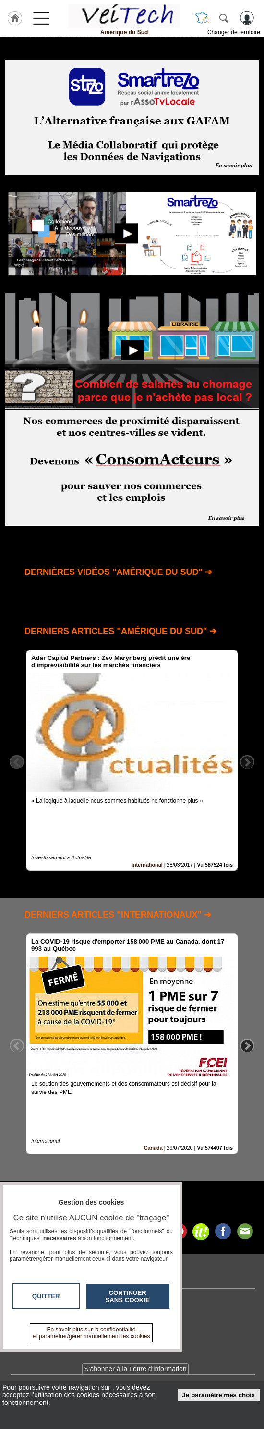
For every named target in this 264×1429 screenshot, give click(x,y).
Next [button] (247, 762)
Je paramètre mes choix (218, 1395)
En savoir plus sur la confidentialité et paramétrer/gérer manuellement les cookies (91, 1333)
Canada (153, 1148)
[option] (132, 760)
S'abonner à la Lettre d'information (135, 1369)
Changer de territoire (233, 32)
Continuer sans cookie (128, 1296)
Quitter (46, 1296)
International (147, 865)
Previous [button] (17, 762)
